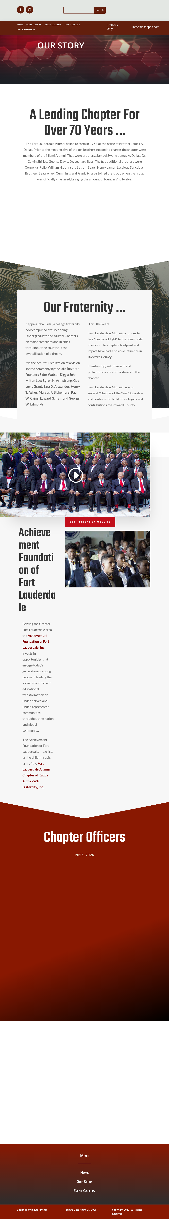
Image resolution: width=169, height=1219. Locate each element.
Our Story (32, 25)
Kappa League (72, 25)
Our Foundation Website (90, 522)
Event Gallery (53, 25)
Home (20, 25)
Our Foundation (26, 29)
